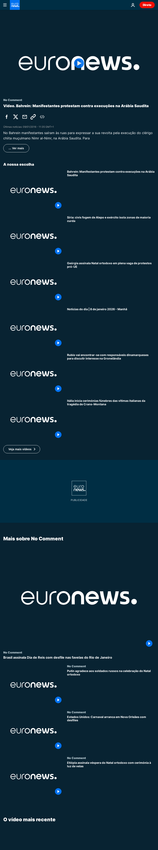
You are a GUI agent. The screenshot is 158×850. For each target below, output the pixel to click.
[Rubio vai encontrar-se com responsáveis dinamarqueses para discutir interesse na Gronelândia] (111, 373)
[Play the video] (79, 63)
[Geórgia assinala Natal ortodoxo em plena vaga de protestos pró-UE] (111, 282)
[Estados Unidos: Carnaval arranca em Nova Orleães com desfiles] (111, 733)
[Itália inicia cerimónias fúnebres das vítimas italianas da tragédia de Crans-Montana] (111, 419)
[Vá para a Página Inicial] (15, 5)
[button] (21, 449)
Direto (147, 5)
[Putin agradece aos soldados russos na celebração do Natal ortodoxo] (111, 687)
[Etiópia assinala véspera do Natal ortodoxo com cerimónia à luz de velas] (111, 779)
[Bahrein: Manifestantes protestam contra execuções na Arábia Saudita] (111, 190)
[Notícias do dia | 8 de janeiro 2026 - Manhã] (111, 328)
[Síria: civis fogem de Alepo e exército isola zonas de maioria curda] (111, 236)
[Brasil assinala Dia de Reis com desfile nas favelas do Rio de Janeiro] (79, 657)
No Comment (12, 652)
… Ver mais (16, 148)
